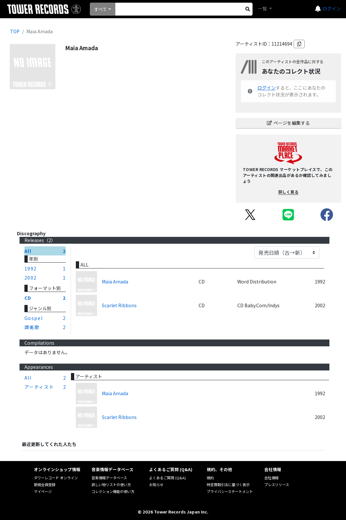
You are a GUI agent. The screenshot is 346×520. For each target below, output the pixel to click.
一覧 (263, 8)
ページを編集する (288, 123)
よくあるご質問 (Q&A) (167, 477)
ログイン (332, 8)
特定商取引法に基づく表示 (228, 484)
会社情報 (271, 477)
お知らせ (156, 484)
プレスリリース (276, 484)
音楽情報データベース (109, 477)
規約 (210, 477)
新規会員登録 (44, 484)
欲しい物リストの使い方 (111, 484)
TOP (15, 31)
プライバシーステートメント (230, 491)
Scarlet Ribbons (119, 305)
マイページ (43, 491)
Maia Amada (115, 281)
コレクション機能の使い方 (112, 491)
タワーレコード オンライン (56, 477)
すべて (100, 9)
